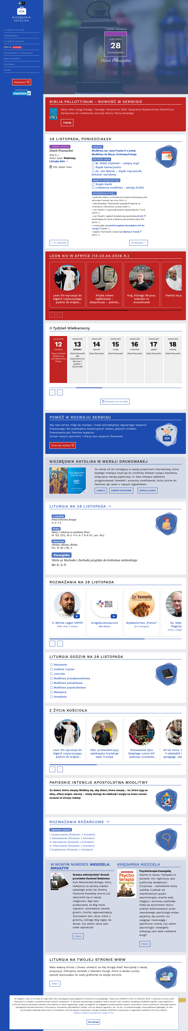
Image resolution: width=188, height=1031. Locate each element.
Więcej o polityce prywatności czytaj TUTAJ (94, 1013)
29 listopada (138, 242)
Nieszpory (58, 692)
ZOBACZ (100, 490)
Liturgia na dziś (14, 30)
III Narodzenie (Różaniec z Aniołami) (71, 842)
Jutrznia (57, 673)
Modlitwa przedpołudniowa (70, 678)
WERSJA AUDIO (147, 490)
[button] (52, 315)
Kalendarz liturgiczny (18, 53)
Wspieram (21, 82)
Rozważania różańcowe (79, 822)
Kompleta (58, 696)
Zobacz (78, 936)
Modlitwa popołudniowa (68, 687)
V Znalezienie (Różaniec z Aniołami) (71, 849)
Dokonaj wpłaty (62, 445)
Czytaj (67, 122)
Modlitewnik (12, 59)
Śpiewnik (9, 64)
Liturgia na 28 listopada (80, 506)
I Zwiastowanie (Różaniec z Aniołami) (72, 834)
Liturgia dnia (58, 161)
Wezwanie (58, 664)
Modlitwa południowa (66, 683)
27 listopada (58, 242)
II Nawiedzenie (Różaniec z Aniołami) (72, 838)
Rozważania (11, 36)
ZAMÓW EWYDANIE (121, 490)
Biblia (13, 47)
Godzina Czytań (62, 669)
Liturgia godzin (14, 41)
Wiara (7, 70)
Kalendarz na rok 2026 (115, 401)
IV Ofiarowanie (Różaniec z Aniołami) (72, 845)
